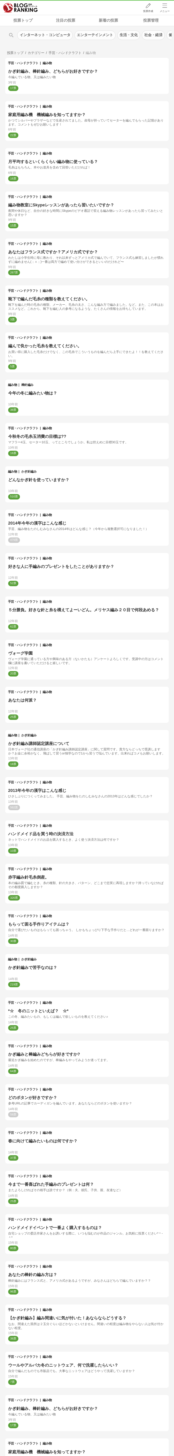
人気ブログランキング (20, 7)
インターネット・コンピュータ (45, 35)
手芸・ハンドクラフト (23, 63)
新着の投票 (108, 20)
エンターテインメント (95, 35)
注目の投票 (65, 20)
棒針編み (27, 385)
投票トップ (23, 20)
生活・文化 (129, 35)
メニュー (165, 11)
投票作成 (148, 11)
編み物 (47, 63)
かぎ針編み (29, 471)
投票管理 (151, 20)
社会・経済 (153, 35)
